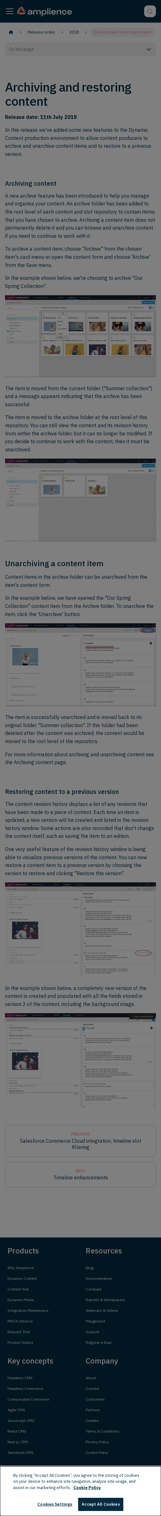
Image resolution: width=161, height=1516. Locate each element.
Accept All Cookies (101, 1504)
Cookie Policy (87, 1487)
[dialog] (80, 1491)
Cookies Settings (54, 1504)
